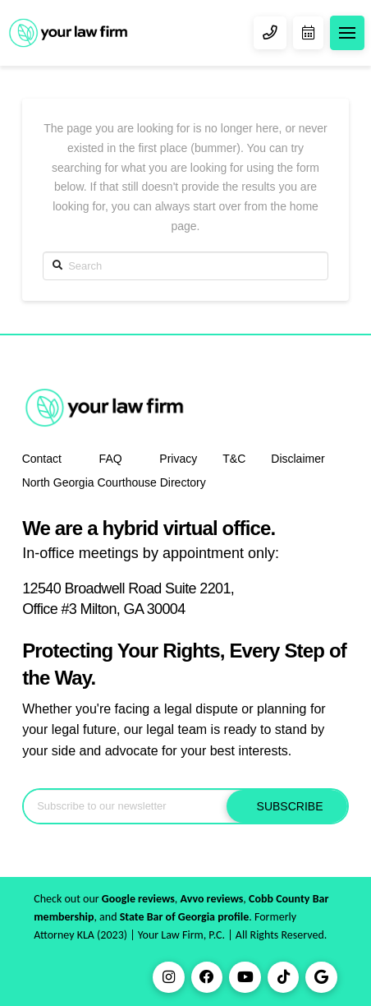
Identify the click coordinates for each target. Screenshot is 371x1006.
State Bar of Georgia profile (185, 917)
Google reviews (138, 899)
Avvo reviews (212, 899)
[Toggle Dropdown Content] (347, 33)
